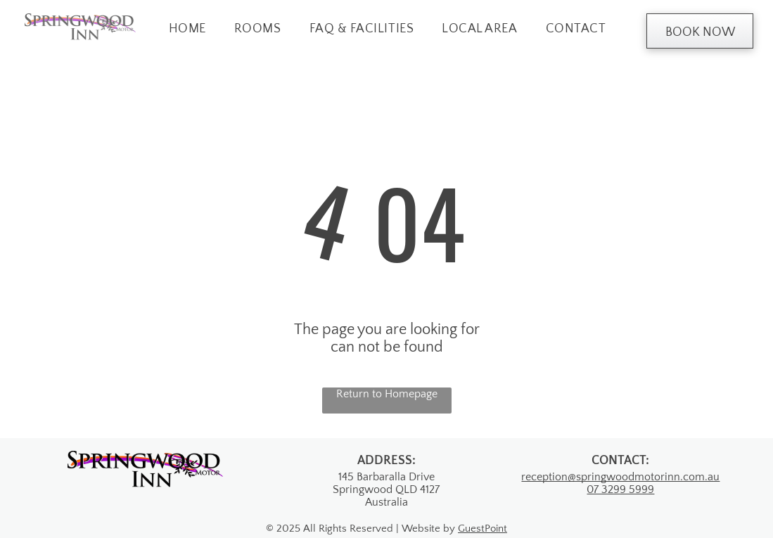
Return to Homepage (386, 394)
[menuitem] (187, 29)
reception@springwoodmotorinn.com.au (620, 476)
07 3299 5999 (620, 489)
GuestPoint (482, 528)
